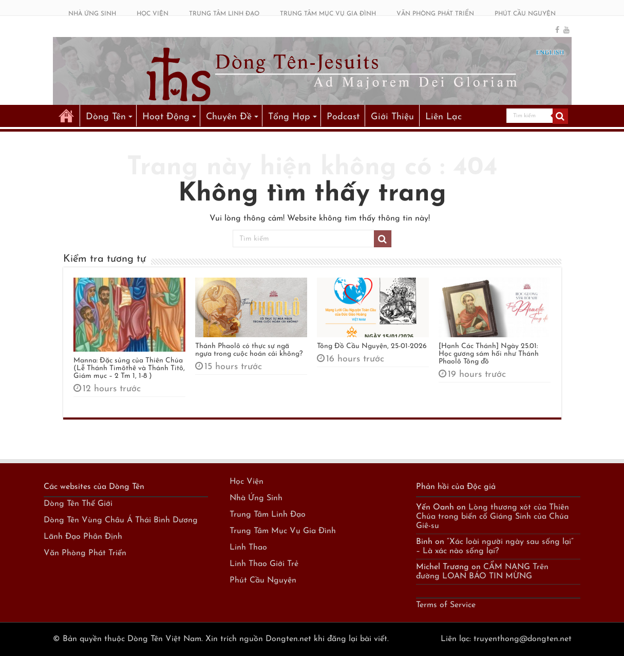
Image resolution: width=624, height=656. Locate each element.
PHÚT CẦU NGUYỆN (525, 14)
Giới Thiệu (392, 117)
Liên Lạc (443, 117)
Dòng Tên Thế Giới (78, 504)
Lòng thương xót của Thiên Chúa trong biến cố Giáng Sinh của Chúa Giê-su (492, 516)
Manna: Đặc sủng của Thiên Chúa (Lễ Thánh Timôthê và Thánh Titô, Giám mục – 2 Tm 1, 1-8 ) (129, 368)
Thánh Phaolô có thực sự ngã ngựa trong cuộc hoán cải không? (248, 350)
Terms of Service (446, 605)
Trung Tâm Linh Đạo (268, 515)
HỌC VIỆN (152, 14)
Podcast (343, 117)
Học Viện (246, 482)
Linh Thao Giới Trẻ (264, 564)
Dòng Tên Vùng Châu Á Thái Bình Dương (121, 520)
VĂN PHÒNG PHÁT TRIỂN (435, 14)
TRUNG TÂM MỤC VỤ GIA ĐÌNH (328, 14)
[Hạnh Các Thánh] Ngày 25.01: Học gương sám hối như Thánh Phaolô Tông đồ (489, 354)
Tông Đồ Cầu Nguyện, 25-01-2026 (372, 346)
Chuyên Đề (229, 117)
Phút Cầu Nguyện (263, 580)
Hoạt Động (166, 117)
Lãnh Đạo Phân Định (83, 537)
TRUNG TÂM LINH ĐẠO (224, 14)
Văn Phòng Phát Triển (85, 553)
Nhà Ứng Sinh (256, 498)
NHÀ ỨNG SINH (92, 14)
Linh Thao (248, 547)
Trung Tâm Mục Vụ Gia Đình (283, 531)
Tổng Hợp (289, 117)
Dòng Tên (106, 117)
